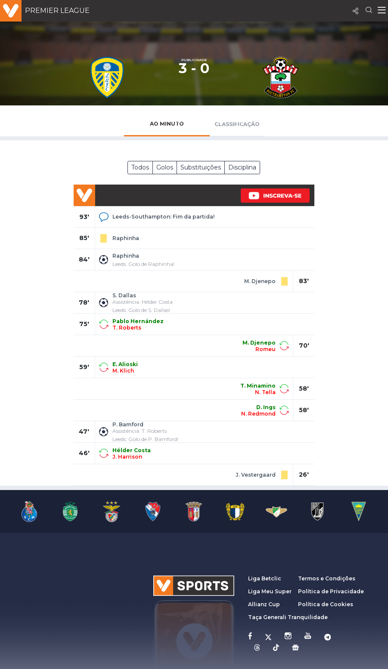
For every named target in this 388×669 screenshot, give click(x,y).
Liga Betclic (264, 578)
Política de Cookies (325, 604)
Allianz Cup (264, 604)
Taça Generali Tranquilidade (288, 617)
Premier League (57, 10)
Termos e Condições (326, 578)
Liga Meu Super (270, 591)
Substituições (200, 167)
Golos (164, 167)
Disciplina (242, 167)
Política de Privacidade (331, 591)
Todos (140, 167)
